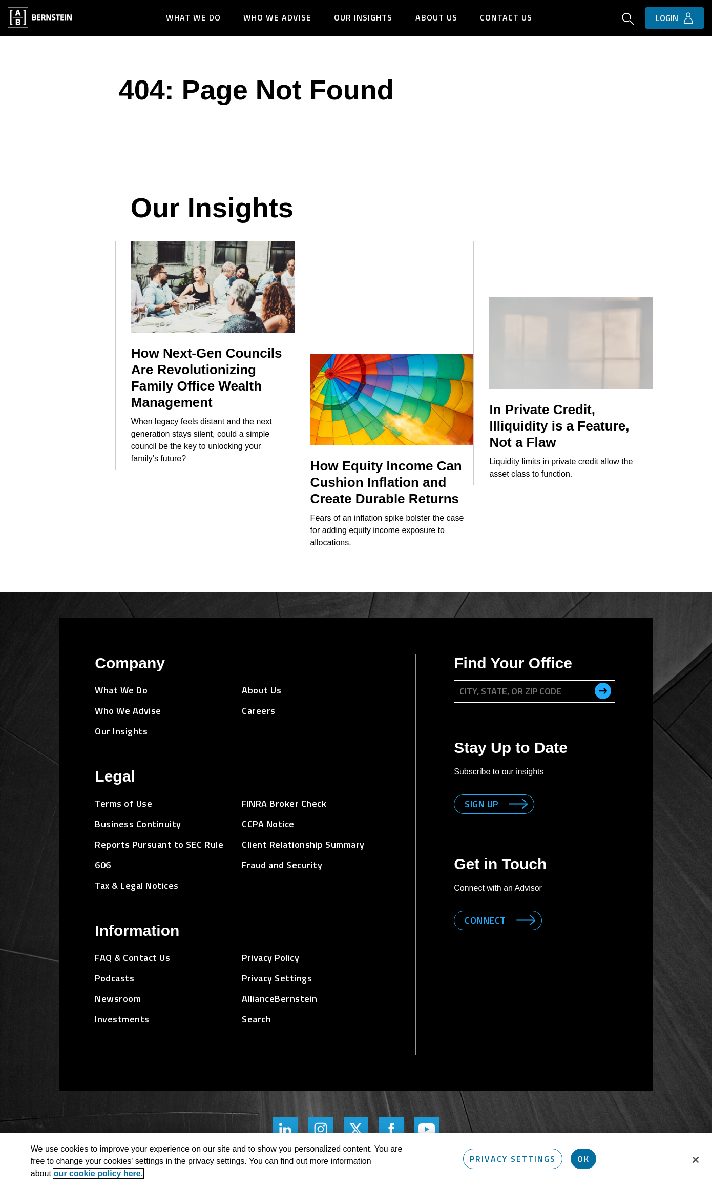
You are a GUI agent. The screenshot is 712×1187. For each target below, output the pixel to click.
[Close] (695, 1160)
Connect (485, 920)
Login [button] (667, 18)
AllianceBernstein (280, 999)
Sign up (481, 804)
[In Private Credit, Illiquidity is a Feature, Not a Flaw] (571, 343)
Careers (259, 711)
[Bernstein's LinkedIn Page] (285, 1129)
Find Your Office (513, 662)
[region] (356, 1160)
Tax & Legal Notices (137, 885)
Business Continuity (138, 824)
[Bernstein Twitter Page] (356, 1129)
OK (583, 1159)
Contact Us (507, 17)
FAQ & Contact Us (132, 958)
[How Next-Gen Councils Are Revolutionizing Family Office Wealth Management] (213, 287)
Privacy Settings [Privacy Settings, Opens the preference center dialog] (513, 1159)
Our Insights (363, 17)
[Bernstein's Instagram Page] (320, 1129)
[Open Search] (628, 20)
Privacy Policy (270, 958)
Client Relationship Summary (303, 844)
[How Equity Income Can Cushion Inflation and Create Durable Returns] (392, 399)
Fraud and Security (282, 865)
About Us (437, 17)
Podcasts (114, 978)
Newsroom (118, 999)
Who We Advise (277, 17)
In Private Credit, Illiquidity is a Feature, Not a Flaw (559, 426)
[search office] (603, 691)
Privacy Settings (277, 978)
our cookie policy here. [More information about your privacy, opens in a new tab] (98, 1173)
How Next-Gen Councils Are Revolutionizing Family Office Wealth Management (206, 377)
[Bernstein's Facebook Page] (391, 1129)
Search (256, 1019)
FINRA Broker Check (284, 803)
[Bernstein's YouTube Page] (426, 1129)
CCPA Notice (268, 824)
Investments (122, 1019)
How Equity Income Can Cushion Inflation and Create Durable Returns (386, 482)
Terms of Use (123, 803)
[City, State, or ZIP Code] (534, 691)
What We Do (192, 17)
